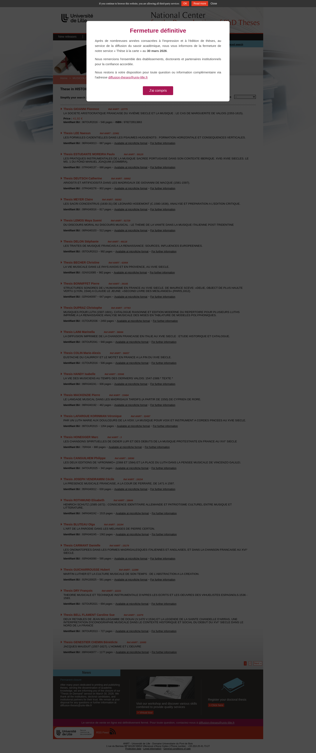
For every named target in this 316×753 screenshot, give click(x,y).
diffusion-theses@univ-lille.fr (128, 77)
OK (185, 3)
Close (214, 3)
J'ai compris (158, 90)
